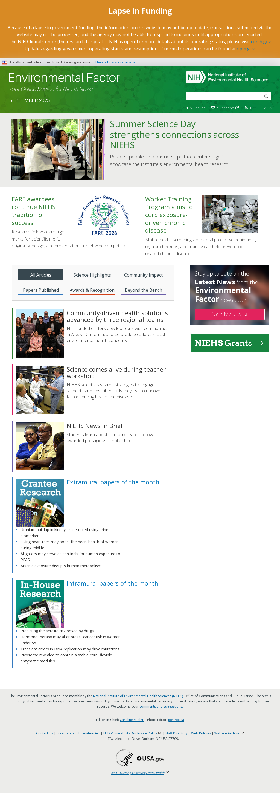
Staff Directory (176, 733)
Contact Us (44, 733)
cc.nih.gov (261, 42)
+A (264, 107)
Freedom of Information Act (78, 733)
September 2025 (29, 100)
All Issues (198, 107)
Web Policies (201, 733)
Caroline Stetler (132, 719)
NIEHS (229, 343)
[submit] (266, 95)
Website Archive (229, 733)
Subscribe (228, 107)
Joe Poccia (176, 719)
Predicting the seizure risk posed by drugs (57, 630)
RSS (253, 107)
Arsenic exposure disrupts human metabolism (61, 565)
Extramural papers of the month (113, 482)
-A (270, 107)
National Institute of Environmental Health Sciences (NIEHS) (138, 696)
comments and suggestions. (161, 706)
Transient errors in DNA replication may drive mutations (70, 649)
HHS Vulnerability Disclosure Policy (132, 733)
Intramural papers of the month (112, 583)
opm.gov (246, 49)
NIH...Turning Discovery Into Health (140, 773)
